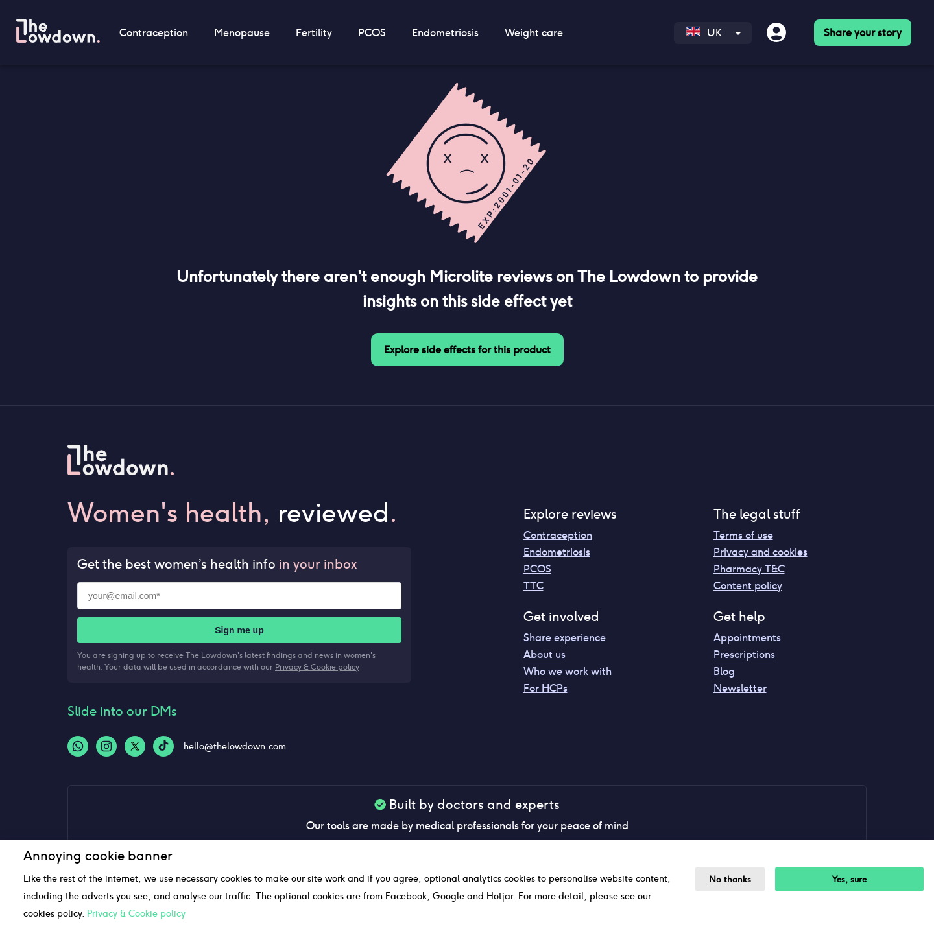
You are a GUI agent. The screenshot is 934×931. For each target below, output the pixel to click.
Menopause (242, 33)
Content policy (747, 586)
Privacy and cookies (760, 552)
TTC (533, 586)
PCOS (372, 33)
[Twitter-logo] (135, 746)
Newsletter (740, 688)
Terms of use (743, 535)
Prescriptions (744, 654)
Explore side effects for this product (467, 350)
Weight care (534, 33)
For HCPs (545, 688)
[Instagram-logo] (106, 746)
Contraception (153, 33)
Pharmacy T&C (749, 569)
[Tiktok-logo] (163, 746)
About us (544, 654)
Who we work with (567, 671)
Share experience (564, 637)
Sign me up (239, 630)
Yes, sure (849, 879)
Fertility (314, 33)
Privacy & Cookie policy (317, 667)
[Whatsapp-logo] (77, 746)
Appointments (747, 637)
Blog (724, 671)
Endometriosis (445, 33)
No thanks (730, 879)
